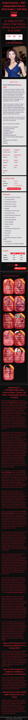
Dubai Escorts (13, 402)
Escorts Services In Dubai (15, 592)
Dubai (19, 85)
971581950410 (14, 42)
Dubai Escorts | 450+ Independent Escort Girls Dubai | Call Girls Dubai (14, 7)
